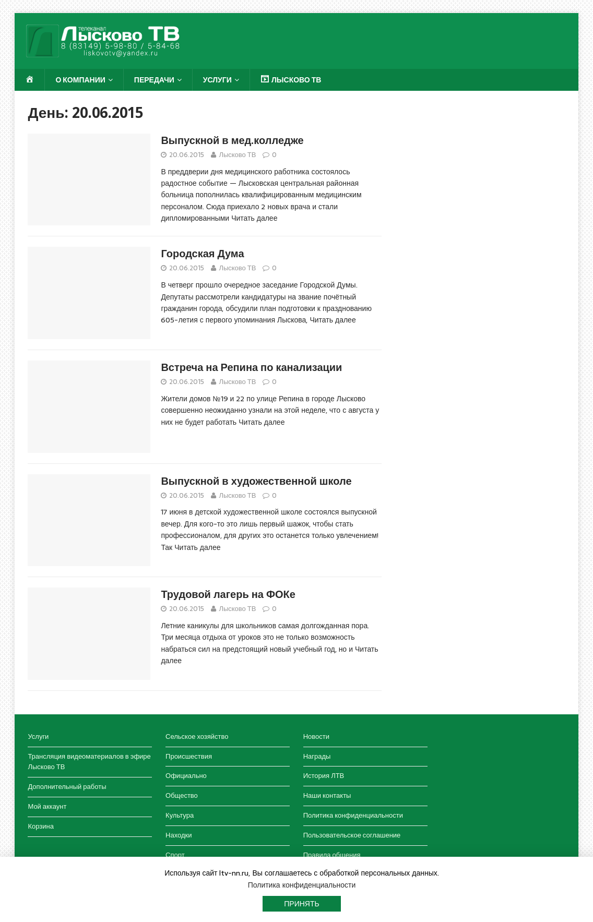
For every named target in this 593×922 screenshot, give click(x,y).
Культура (179, 815)
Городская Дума (202, 253)
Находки (178, 835)
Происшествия (188, 756)
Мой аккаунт (47, 806)
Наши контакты (327, 795)
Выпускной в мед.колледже (232, 140)
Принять (301, 904)
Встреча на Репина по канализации (251, 367)
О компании (80, 80)
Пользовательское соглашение (352, 835)
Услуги (217, 80)
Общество (181, 795)
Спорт (175, 854)
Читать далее (254, 218)
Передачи (154, 80)
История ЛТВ (324, 775)
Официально (186, 775)
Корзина (41, 826)
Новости (316, 736)
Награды (317, 756)
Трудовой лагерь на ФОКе (228, 594)
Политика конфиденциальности (353, 815)
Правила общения (332, 854)
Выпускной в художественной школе (256, 481)
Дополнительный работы (67, 786)
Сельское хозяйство (196, 736)
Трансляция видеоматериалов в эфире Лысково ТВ (89, 762)
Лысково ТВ (237, 154)
